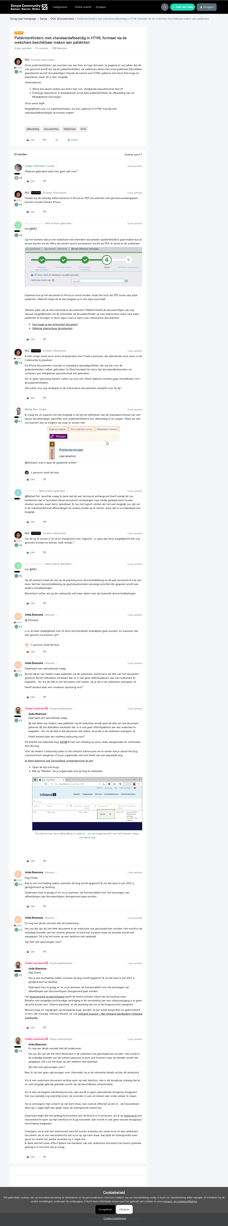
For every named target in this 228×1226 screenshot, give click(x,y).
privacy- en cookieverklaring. (180, 1201)
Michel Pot (31, 409)
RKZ (27, 60)
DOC (83, 129)
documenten (51, 129)
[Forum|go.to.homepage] (29, 7)
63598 (63, 742)
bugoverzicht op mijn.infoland (47, 996)
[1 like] (42, 473)
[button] (182, 7)
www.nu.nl (130, 1115)
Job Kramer (31, 491)
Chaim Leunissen (35, 708)
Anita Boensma (34, 615)
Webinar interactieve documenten (52, 328)
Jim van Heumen (34, 223)
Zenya (43, 19)
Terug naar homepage (23, 19)
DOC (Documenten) (62, 19)
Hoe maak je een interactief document (55, 324)
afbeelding (32, 129)
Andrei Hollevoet (35, 166)
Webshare (70, 129)
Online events (83, 7)
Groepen (101, 7)
